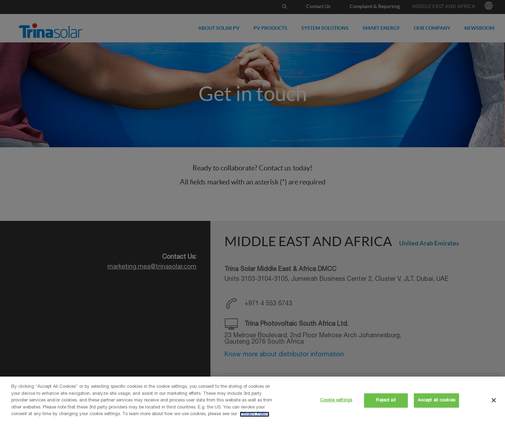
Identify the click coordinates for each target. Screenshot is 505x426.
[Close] (493, 400)
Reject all (385, 400)
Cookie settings (336, 400)
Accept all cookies (436, 400)
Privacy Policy (254, 414)
